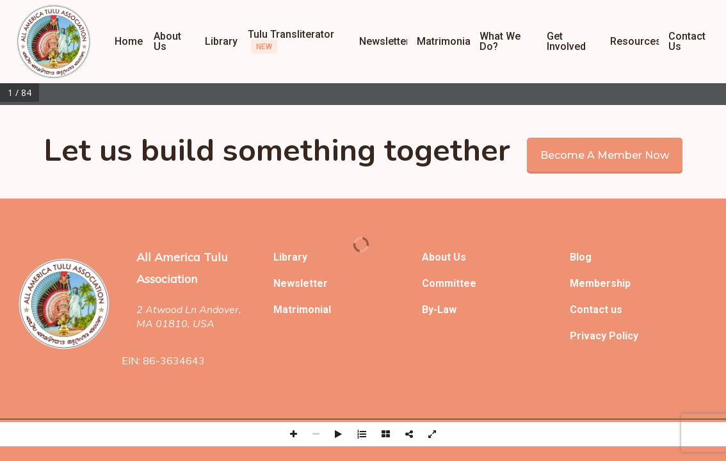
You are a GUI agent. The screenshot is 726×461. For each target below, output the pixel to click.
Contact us (596, 309)
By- (429, 309)
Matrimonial (302, 309)
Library (290, 257)
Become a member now (604, 155)
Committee (449, 283)
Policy (623, 336)
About (437, 257)
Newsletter (300, 283)
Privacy (589, 336)
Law (446, 309)
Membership (600, 283)
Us (459, 257)
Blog (581, 257)
